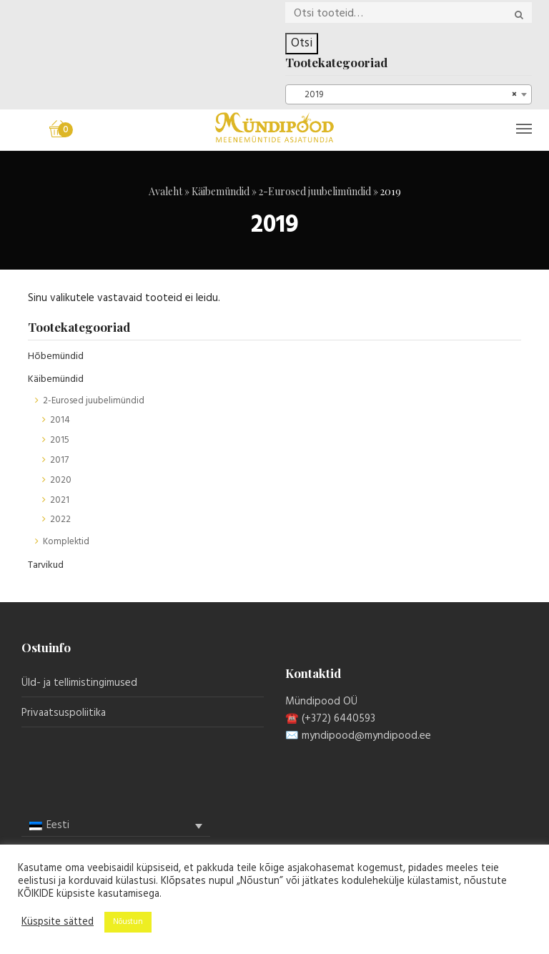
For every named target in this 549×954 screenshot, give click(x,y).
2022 (60, 519)
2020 (60, 480)
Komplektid (66, 541)
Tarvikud (46, 565)
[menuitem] (115, 825)
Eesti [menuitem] (57, 825)
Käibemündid (220, 191)
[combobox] (408, 94)
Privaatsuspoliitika (63, 713)
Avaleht (165, 191)
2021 (59, 500)
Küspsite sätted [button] (57, 922)
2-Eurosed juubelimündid (315, 191)
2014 (60, 420)
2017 (59, 460)
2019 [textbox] (404, 95)
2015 (59, 440)
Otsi (301, 43)
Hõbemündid (56, 356)
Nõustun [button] (128, 921)
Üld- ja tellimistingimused (79, 683)
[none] (115, 826)
